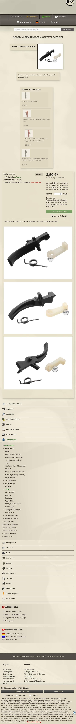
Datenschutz (7, 674)
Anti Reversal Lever (11, 515)
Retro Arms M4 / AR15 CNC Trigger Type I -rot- (36, 120)
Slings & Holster (8, 558)
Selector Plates (10, 477)
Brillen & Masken (8, 573)
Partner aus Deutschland (14, 634)
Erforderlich (9, 695)
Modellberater (8, 414)
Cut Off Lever (9, 513)
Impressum (7, 669)
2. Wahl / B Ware (8, 598)
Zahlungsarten (8, 672)
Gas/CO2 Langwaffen (10, 530)
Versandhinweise (9, 681)
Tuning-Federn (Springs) (13, 460)
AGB (5, 683)
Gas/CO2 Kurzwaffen (10, 527)
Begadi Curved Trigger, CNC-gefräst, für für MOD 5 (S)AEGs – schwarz (35, 159)
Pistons (7, 451)
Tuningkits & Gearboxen (13, 510)
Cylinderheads (10, 483)
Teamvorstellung (13, 611)
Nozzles (8, 495)
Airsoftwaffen (7, 409)
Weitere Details (36, 182)
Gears (7, 463)
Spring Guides (10, 492)
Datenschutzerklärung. (34, 722)
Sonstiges (7, 583)
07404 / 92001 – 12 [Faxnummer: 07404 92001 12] (34, 679)
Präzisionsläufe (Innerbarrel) (14, 472)
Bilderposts (9, 621)
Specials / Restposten (10, 593)
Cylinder (8, 486)
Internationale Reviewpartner (16, 636)
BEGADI (12, 174)
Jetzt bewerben (11, 639)
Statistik (34, 695)
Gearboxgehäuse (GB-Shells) (15, 475)
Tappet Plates (9, 501)
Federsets (8, 498)
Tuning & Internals (9, 439)
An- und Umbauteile (9, 434)
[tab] (39, 174)
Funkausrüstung (8, 588)
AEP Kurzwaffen (9, 522)
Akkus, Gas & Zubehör (10, 429)
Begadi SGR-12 (8, 536)
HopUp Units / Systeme (13, 454)
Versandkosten (60, 178)
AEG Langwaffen (9, 445)
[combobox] (37, 29)
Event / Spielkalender (15, 614)
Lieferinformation (9, 676)
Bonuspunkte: (50, 198)
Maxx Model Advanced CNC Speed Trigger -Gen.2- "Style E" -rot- (36, 140)
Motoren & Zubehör (11, 518)
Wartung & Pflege (9, 542)
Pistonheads (9, 448)
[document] (38, 704)
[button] (40, 22)
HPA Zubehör (7, 548)
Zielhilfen (6, 553)
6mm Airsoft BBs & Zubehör (12, 404)
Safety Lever (9, 507)
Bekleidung (7, 563)
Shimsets (8, 469)
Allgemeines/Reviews (15, 618)
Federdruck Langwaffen (11, 524)
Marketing (21, 695)
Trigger (7, 489)
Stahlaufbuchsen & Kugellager (15, 466)
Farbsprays (7, 578)
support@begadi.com (37, 681)
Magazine (6, 424)
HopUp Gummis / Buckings (14, 457)
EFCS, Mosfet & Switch (13, 504)
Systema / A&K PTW (10, 533)
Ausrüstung (7, 568)
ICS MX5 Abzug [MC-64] (29, 101)
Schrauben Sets (10, 480)
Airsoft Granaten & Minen (11, 419)
